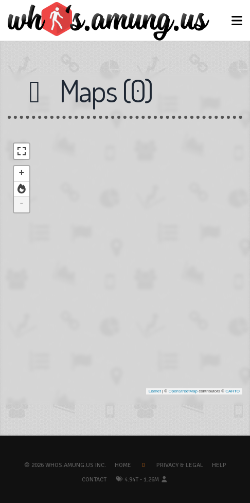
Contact (94, 479)
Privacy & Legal (179, 465)
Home (123, 465)
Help (219, 465)
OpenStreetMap (182, 391)
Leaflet (155, 391)
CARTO (232, 391)
